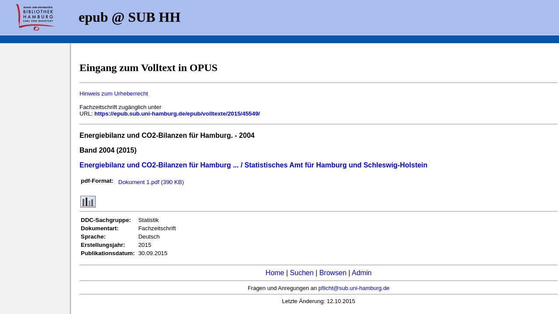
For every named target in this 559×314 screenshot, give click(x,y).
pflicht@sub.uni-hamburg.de (354, 288)
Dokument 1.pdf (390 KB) (151, 182)
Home (275, 272)
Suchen (302, 272)
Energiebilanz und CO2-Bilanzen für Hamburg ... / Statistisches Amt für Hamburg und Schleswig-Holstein (253, 165)
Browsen (332, 272)
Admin (362, 272)
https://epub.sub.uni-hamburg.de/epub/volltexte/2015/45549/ (177, 113)
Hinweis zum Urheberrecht (113, 93)
